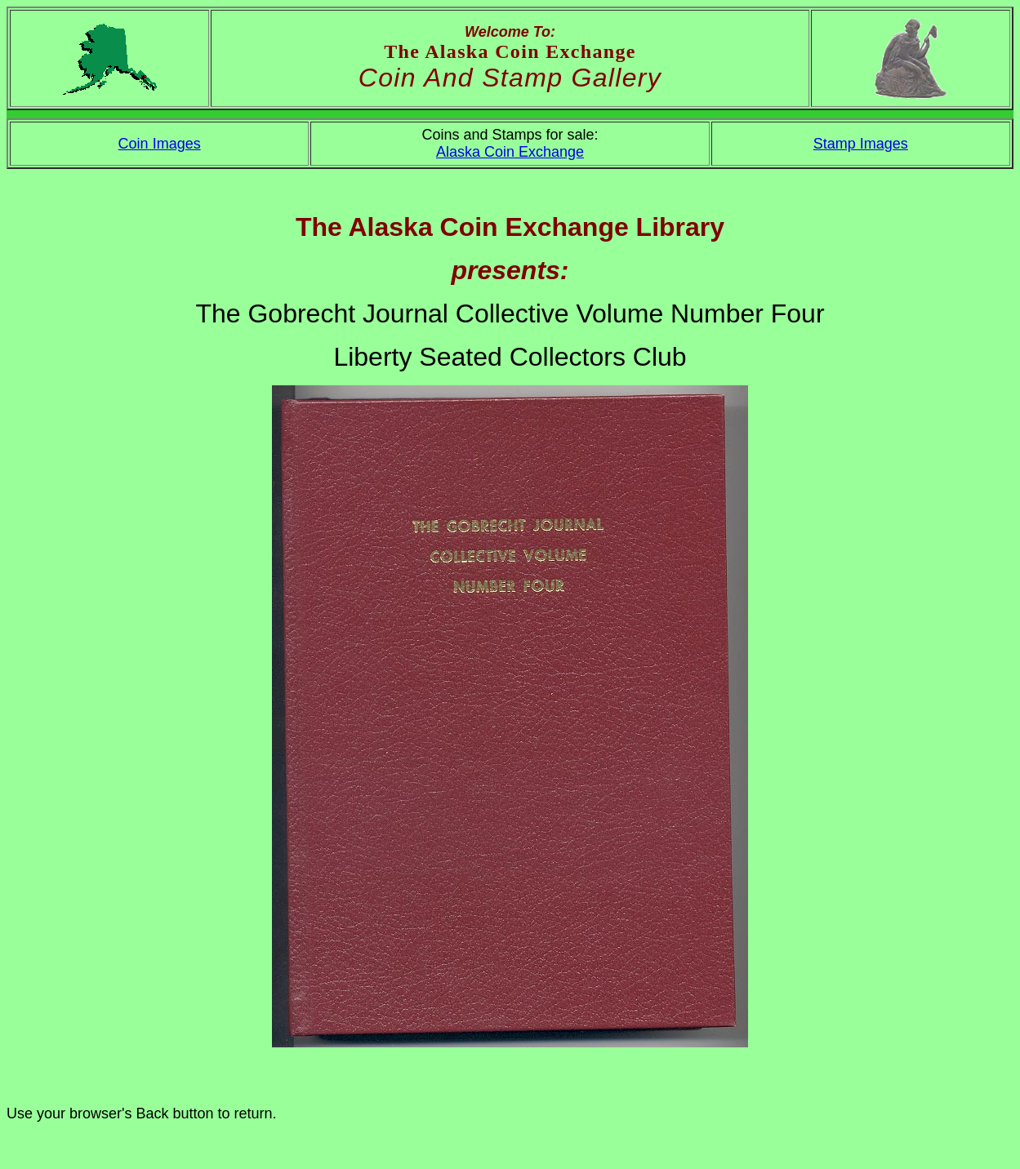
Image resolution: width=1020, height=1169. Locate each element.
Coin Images (159, 144)
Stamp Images (860, 144)
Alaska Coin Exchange (510, 152)
